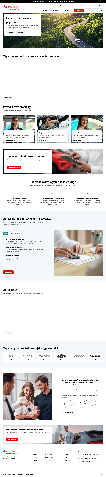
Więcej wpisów (8, 333)
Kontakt (91, 6)
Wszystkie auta (8, 97)
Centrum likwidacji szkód (51, 463)
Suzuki (95, 359)
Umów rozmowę (12, 439)
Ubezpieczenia (48, 454)
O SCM (66, 454)
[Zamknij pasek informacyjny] (102, 2)
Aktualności (84, 6)
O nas (78, 6)
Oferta (34, 450)
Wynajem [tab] (11, 233)
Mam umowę (70, 6)
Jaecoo (78, 359)
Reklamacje (67, 466)
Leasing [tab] (5, 233)
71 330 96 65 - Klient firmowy (88, 451)
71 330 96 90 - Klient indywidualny (89, 454)
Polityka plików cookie (9, 474)
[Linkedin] (101, 474)
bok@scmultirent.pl (86, 461)
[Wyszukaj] (101, 10)
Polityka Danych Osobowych (25, 474)
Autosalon (79, 10)
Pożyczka (65, 10)
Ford (61, 359)
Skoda (27, 359)
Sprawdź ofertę (10, 140)
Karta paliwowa (49, 457)
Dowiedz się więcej (68, 412)
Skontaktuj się (21, 32)
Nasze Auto (48, 460)
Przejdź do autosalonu (14, 167)
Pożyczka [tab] (17, 233)
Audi (11, 359)
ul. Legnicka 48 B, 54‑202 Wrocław (89, 458)
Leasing (43, 10)
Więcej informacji (70, 1)
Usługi (62, 6)
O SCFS (66, 457)
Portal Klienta (99, 5)
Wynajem (54, 10)
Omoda (44, 359)
